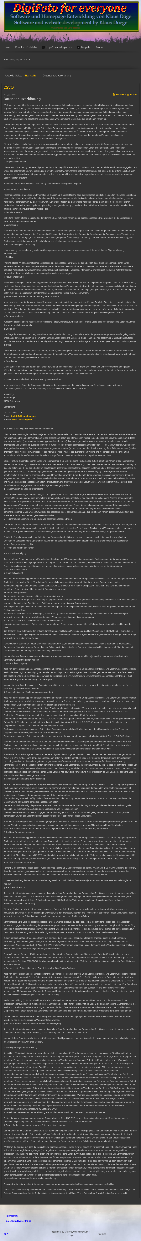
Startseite (30, 75)
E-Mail (132, 94)
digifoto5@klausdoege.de (23, 416)
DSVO (9, 87)
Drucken (119, 94)
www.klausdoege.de (22, 419)
